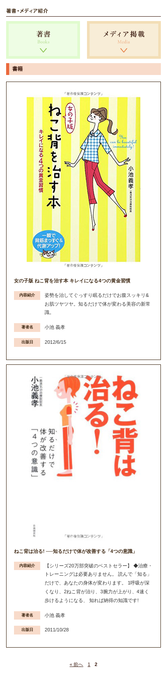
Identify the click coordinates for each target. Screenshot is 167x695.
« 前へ (76, 664)
